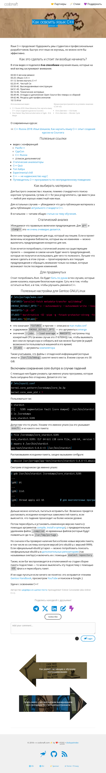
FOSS (62, 742)
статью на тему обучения (61, 213)
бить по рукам (59, 278)
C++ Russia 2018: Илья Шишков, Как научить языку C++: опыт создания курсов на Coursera (32, 109)
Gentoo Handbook (21, 578)
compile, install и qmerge (51, 527)
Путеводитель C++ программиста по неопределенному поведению (52, 179)
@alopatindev (72, 742)
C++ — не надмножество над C (30, 176)
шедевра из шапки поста (34, 589)
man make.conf (77, 325)
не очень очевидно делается (43, 229)
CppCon (19, 151)
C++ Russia (21, 155)
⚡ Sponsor (54, 766)
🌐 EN (31, 766)
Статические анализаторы (28, 162)
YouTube (53, 578)
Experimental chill (23, 172)
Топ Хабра (19, 169)
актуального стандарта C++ (47, 208)
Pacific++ (20, 147)
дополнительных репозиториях (60, 551)
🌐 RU (41, 766)
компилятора (47, 347)
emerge (82, 329)
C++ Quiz (18, 165)
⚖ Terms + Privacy (72, 766)
